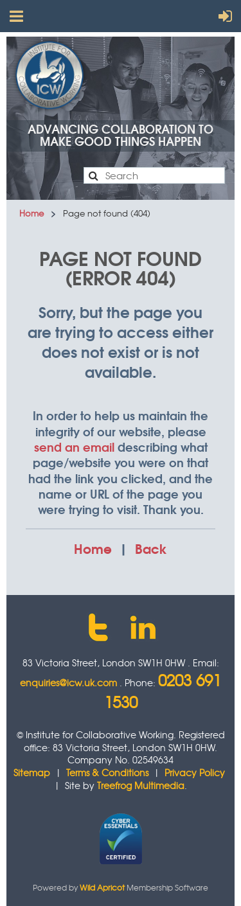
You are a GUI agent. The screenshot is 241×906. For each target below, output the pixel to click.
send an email (74, 447)
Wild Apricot (102, 887)
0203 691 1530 (163, 690)
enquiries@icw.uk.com (68, 682)
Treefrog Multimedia (140, 785)
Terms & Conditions (107, 772)
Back (151, 548)
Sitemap (31, 772)
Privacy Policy (195, 772)
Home (31, 213)
